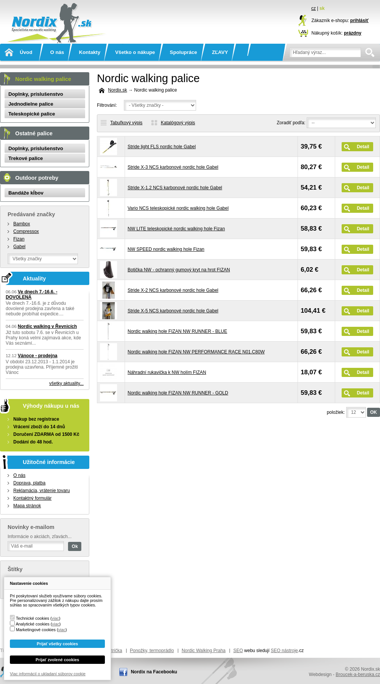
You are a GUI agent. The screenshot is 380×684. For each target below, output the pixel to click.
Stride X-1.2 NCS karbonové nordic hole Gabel (175, 187)
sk (322, 8)
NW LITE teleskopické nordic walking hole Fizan (176, 228)
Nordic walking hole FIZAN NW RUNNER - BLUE (177, 331)
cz (313, 8)
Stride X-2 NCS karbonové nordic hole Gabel (173, 290)
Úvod (26, 52)
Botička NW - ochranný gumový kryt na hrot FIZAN (179, 269)
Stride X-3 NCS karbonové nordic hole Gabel (173, 167)
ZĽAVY (220, 52)
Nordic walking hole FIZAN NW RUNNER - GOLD (178, 393)
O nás (57, 52)
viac (55, 618)
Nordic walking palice (43, 79)
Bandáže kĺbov (25, 193)
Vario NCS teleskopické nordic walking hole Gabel (178, 208)
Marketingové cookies (35, 629)
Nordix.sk (55, 13)
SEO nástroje (284, 650)
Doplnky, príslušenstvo (35, 94)
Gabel (19, 246)
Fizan (18, 239)
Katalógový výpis (178, 122)
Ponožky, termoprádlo (152, 650)
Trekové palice (25, 158)
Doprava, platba (29, 483)
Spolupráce (183, 52)
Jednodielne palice (30, 104)
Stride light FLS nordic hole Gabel (162, 146)
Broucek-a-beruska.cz (358, 674)
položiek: (336, 412)
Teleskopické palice (31, 114)
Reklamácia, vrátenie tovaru (41, 490)
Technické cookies (32, 618)
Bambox (21, 223)
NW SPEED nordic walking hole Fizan (166, 249)
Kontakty (89, 52)
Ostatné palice (33, 133)
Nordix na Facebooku (154, 671)
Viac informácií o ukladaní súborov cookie (48, 673)
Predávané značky (31, 214)
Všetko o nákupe (135, 52)
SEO (238, 650)
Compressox (26, 231)
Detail (363, 146)
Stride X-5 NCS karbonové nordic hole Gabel (173, 311)
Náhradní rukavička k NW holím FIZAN (167, 372)
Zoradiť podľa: (291, 122)
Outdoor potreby (37, 178)
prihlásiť (359, 20)
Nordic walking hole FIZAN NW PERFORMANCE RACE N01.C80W (196, 352)
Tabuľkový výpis (126, 122)
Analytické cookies (32, 624)
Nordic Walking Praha (204, 650)
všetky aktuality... (66, 383)
